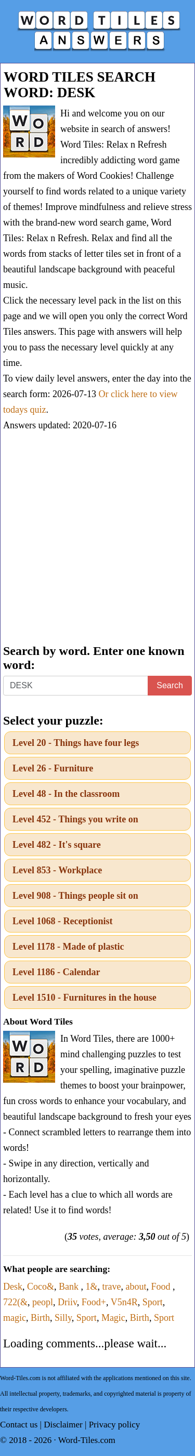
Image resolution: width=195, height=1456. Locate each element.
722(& (15, 1302)
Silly (63, 1318)
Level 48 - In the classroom (66, 794)
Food (162, 1286)
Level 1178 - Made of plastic (68, 946)
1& (92, 1286)
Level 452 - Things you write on (75, 819)
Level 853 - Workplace (57, 870)
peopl (42, 1302)
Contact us (18, 1424)
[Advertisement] (97, 538)
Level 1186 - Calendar (56, 972)
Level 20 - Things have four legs (75, 743)
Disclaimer (63, 1424)
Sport (152, 1302)
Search (170, 685)
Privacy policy (114, 1424)
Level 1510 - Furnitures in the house (84, 997)
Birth (40, 1318)
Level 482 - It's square (56, 845)
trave (111, 1286)
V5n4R (124, 1302)
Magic (113, 1318)
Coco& (40, 1286)
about (136, 1286)
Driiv (67, 1302)
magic (14, 1318)
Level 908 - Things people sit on (75, 895)
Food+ (94, 1302)
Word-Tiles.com (86, 1440)
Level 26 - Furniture (52, 768)
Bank (70, 1286)
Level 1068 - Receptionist (62, 921)
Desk (12, 1286)
